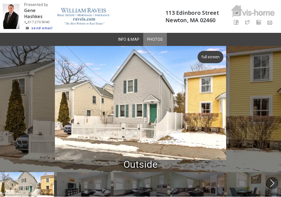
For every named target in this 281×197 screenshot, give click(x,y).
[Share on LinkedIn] (258, 22)
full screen (211, 57)
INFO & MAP (129, 39)
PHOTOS (155, 39)
